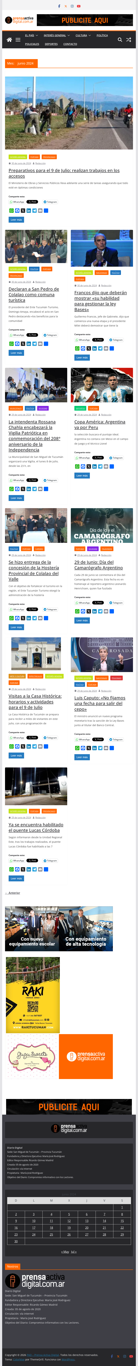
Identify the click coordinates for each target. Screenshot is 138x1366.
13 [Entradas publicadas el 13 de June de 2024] (86, 1221)
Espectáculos (35, 676)
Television (107, 549)
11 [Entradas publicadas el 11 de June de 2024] (51, 1221)
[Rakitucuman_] (33, 959)
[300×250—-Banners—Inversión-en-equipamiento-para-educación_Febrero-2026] (32, 908)
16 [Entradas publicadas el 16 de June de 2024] (16, 1228)
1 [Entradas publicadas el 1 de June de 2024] (122, 1207)
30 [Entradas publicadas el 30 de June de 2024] (16, 1241)
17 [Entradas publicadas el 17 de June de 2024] (33, 1228)
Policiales (32, 44)
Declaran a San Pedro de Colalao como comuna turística (34, 294)
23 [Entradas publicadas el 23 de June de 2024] (16, 1234)
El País (29, 35)
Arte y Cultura (17, 676)
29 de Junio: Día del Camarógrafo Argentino (98, 565)
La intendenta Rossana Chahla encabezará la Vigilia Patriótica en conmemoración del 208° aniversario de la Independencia (34, 436)
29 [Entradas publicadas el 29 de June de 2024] (122, 1234)
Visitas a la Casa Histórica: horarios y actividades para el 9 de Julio (35, 701)
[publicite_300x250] (86, 1036)
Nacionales (101, 272)
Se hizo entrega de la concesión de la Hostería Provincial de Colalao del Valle (34, 570)
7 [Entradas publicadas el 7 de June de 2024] (104, 1214)
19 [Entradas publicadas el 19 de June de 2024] (69, 1228)
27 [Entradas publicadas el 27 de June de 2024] (86, 1234)
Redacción (40, 163)
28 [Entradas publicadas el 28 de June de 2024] (104, 1234)
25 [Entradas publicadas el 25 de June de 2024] (51, 1234)
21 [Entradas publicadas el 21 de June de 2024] (104, 1228)
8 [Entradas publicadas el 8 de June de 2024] (122, 1214)
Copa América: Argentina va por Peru (99, 424)
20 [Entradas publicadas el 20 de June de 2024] (86, 1228)
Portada (34, 157)
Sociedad (43, 408)
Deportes (51, 44)
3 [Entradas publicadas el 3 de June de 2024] (33, 1214)
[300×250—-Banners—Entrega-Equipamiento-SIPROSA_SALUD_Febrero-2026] (86, 908)
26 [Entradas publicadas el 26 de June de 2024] (69, 1234)
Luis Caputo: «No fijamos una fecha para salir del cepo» (99, 703)
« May (65, 1252)
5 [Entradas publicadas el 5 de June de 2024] (69, 1214)
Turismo (39, 549)
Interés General (55, 35)
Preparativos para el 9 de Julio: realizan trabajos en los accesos (64, 173)
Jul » (74, 1252)
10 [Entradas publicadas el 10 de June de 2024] (33, 1221)
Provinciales (49, 157)
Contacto (70, 44)
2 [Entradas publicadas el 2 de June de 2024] (16, 1214)
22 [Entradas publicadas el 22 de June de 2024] (122, 1228)
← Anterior (12, 893)
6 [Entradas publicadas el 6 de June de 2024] (87, 1214)
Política (102, 35)
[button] (36, 35)
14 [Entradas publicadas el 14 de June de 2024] (104, 1221)
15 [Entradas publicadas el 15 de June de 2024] (122, 1221)
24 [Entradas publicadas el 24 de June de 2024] (33, 1234)
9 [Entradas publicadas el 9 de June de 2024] (16, 1221)
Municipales (16, 408)
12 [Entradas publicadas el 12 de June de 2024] (69, 1221)
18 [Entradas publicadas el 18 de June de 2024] (51, 1228)
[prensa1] (85, 17)
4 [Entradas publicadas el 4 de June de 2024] (51, 1214)
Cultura (81, 35)
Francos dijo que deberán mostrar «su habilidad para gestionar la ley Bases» (100, 300)
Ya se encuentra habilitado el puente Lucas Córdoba (36, 827)
